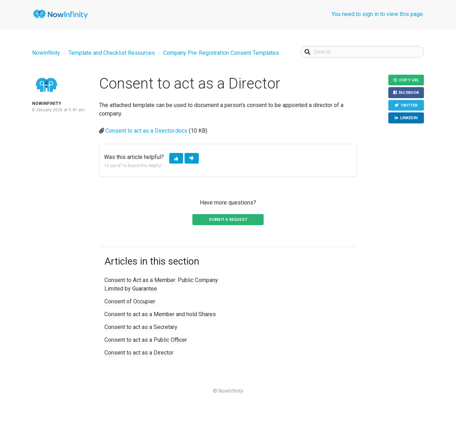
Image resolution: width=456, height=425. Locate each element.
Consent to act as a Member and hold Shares (160, 314)
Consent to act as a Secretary (140, 327)
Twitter (409, 105)
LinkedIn (409, 118)
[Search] (362, 52)
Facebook (409, 93)
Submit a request (228, 219)
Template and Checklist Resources (111, 52)
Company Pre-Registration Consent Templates (221, 52)
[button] (176, 158)
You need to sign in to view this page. (378, 14)
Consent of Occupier (129, 301)
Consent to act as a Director (138, 352)
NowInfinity (46, 52)
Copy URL (409, 80)
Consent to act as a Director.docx (146, 130)
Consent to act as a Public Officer (145, 339)
